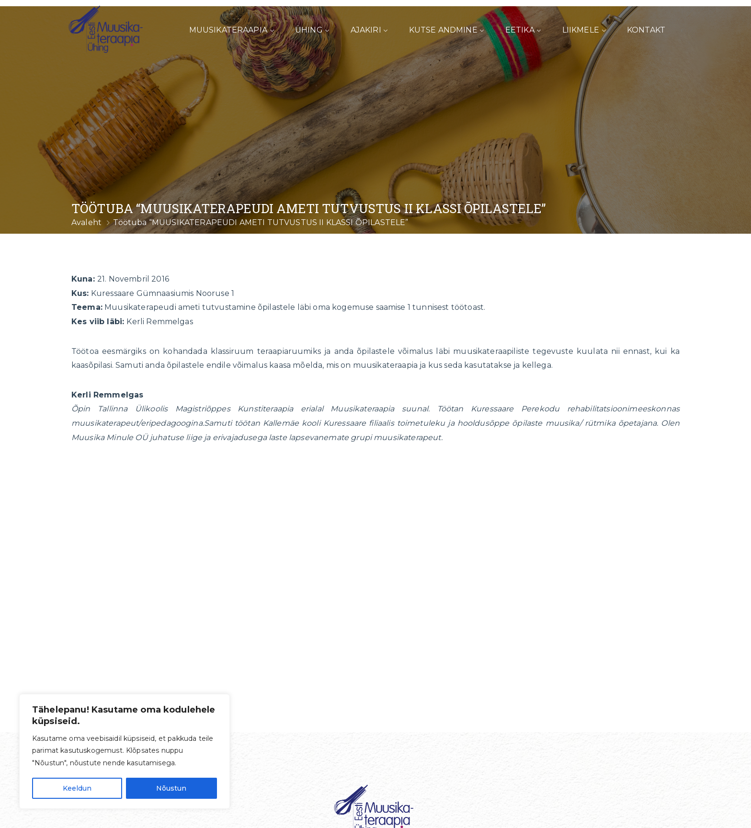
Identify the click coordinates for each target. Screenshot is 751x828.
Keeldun (77, 788)
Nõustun (171, 788)
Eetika (520, 29)
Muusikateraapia (228, 29)
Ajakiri (366, 29)
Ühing (309, 29)
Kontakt (646, 29)
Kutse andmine (443, 29)
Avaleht (86, 222)
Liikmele (580, 29)
